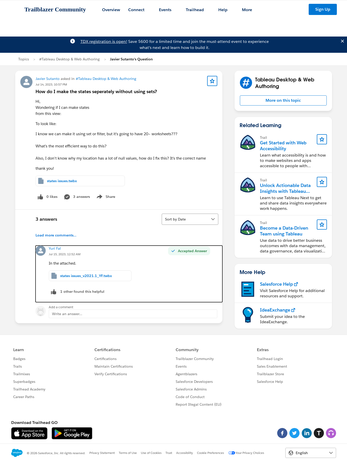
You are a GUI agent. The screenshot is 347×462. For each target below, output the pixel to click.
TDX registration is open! (103, 41)
